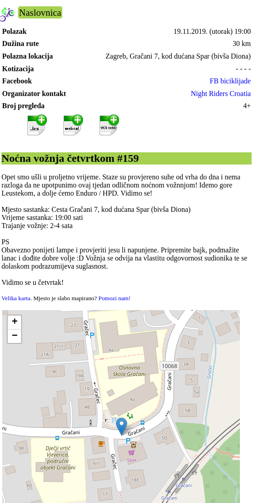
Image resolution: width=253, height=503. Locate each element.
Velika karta (15, 298)
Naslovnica (40, 12)
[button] (121, 426)
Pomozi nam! (114, 298)
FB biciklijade (230, 81)
